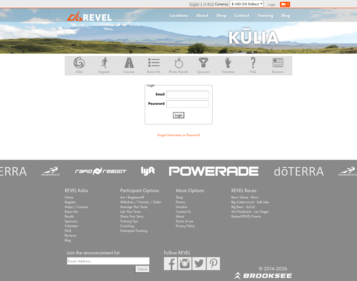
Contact (242, 15)
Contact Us (183, 211)
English (194, 4)
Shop (221, 15)
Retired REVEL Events (246, 216)
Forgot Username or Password (178, 135)
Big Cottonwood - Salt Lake (250, 202)
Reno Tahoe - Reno (244, 197)
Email (160, 94)
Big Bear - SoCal (243, 206)
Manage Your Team (134, 206)
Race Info (71, 211)
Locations (179, 15)
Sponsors (71, 221)
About (202, 15)
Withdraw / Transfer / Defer (140, 202)
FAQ (68, 230)
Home (69, 197)
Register (70, 202)
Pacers (180, 202)
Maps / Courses (76, 206)
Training (265, 15)
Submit (142, 269)
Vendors (182, 206)
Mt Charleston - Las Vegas (250, 211)
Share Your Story (131, 216)
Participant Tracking (133, 230)
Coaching (127, 225)
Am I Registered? (132, 197)
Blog (285, 15)
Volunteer (71, 225)
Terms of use (184, 221)
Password (156, 103)
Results (69, 216)
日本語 (208, 4)
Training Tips (129, 221)
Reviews (70, 235)
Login (271, 4)
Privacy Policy (185, 225)
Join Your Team (130, 211)
